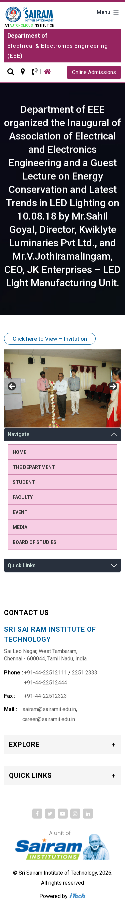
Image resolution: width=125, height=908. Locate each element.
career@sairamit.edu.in (48, 719)
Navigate (18, 434)
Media (20, 527)
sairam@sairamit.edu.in (49, 709)
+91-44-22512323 (45, 696)
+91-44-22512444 (45, 682)
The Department (34, 467)
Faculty (23, 497)
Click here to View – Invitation (50, 338)
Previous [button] (12, 387)
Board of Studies (34, 542)
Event (20, 512)
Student (24, 482)
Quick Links (22, 565)
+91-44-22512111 (45, 672)
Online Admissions (94, 72)
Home (19, 452)
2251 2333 (84, 672)
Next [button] (113, 387)
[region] (62, 388)
